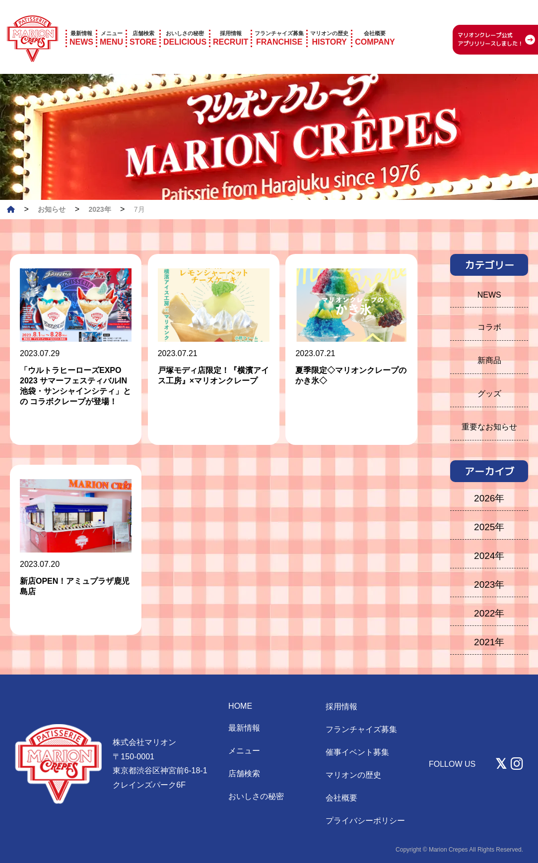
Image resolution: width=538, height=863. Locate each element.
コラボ (489, 327)
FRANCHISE (279, 24)
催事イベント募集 (357, 752)
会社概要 (341, 798)
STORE (143, 24)
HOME (240, 706)
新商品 (489, 360)
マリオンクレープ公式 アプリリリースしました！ (490, 26)
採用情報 (341, 706)
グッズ (489, 393)
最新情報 (244, 728)
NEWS (81, 24)
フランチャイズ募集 (361, 729)
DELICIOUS (184, 24)
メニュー (244, 750)
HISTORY (329, 24)
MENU (111, 24)
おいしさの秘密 (256, 796)
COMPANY (375, 24)
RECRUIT (230, 24)
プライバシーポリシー (365, 820)
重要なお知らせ (489, 427)
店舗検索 (244, 773)
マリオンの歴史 (353, 775)
